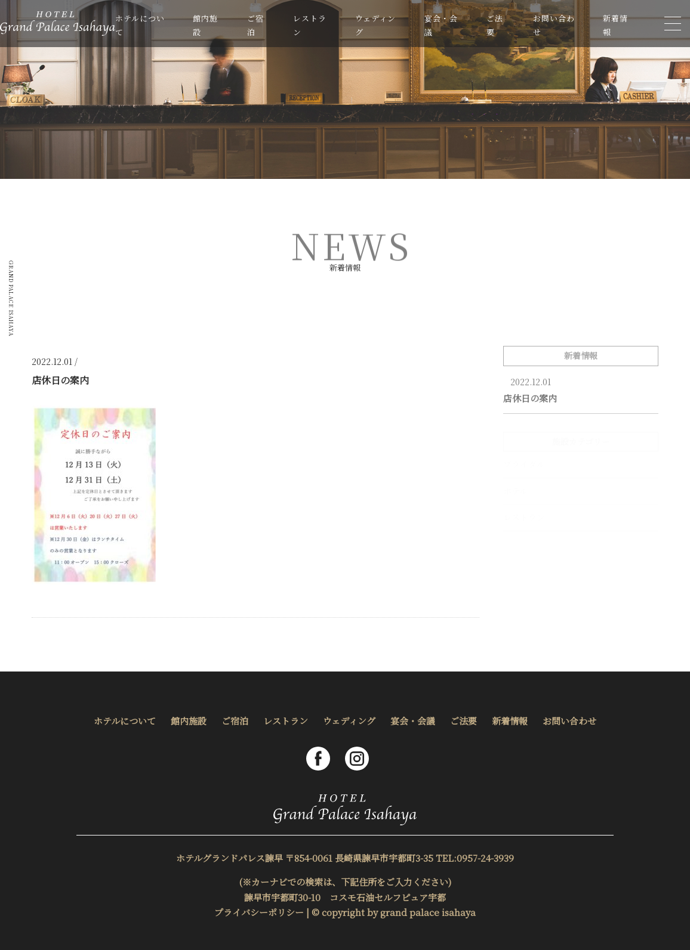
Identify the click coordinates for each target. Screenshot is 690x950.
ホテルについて (125, 720)
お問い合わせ (569, 720)
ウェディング (349, 720)
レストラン (285, 720)
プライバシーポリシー (259, 912)
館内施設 (189, 720)
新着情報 (510, 720)
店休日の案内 (530, 398)
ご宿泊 (234, 720)
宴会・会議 (412, 720)
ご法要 (463, 720)
